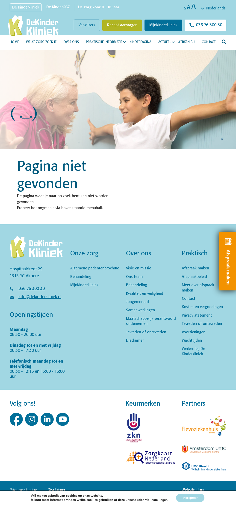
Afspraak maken (195, 268)
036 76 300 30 (209, 25)
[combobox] (213, 8)
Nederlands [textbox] (216, 8)
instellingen (159, 500)
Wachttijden (192, 341)
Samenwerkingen (140, 310)
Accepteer (190, 498)
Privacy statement (197, 315)
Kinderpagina (140, 42)
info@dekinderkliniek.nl (39, 297)
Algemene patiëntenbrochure (94, 268)
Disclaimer (135, 341)
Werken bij (186, 42)
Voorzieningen (193, 332)
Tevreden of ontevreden (146, 332)
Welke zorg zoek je (41, 42)
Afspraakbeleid (194, 277)
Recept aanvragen (122, 25)
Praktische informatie (104, 42)
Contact (208, 42)
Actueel (164, 42)
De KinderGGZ (58, 7)
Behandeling (80, 277)
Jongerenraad (137, 302)
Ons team (134, 277)
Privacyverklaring (23, 490)
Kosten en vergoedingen (202, 307)
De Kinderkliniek (25, 7)
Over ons (71, 42)
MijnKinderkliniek (163, 25)
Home (14, 42)
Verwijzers (87, 25)
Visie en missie (138, 268)
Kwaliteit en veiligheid (144, 294)
